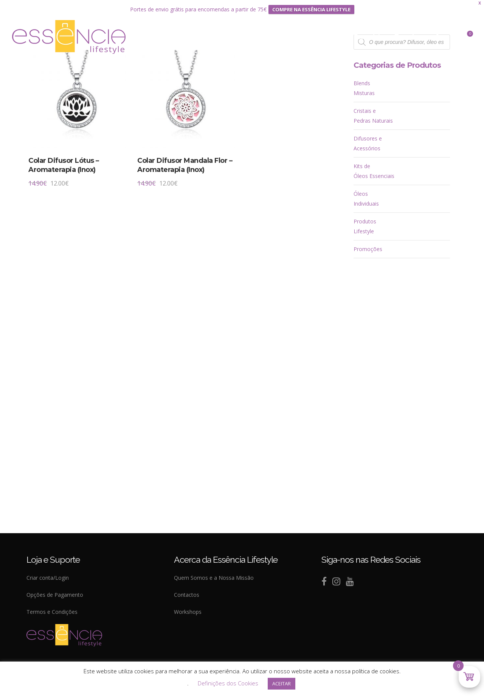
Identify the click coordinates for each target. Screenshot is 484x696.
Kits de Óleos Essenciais (374, 170)
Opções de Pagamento (54, 594)
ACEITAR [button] (281, 683)
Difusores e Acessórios (368, 143)
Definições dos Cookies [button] (228, 683)
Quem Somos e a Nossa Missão (214, 577)
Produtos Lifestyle (365, 226)
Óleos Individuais (366, 198)
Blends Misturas (364, 88)
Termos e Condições (52, 611)
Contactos (186, 594)
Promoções (368, 249)
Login (62, 577)
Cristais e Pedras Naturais (373, 115)
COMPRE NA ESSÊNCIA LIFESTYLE (311, 9)
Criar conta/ (40, 577)
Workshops (188, 611)
